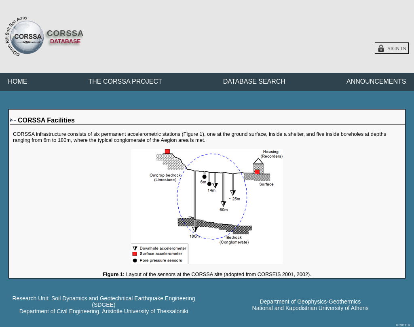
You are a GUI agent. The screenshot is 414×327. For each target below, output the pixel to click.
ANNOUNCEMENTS (376, 81)
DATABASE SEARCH (254, 81)
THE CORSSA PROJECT (125, 81)
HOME (17, 81)
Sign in (396, 48)
